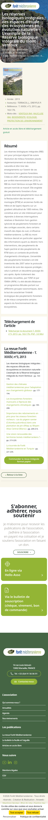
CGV (4, 775)
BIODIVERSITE (19, 117)
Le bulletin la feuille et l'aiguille (16, 740)
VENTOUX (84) (25, 113)
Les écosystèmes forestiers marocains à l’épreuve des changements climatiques (19, 401)
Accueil (6, 49)
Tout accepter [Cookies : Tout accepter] (16, 812)
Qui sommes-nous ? (11, 702)
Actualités (6, 707)
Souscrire (24, 552)
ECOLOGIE (32, 117)
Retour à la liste (14, 474)
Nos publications (21, 49)
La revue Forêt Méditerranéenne (16, 735)
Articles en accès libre (15, 52)
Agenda (5, 713)
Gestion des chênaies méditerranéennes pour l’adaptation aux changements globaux (23, 387)
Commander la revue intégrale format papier (24, 460)
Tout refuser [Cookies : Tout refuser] (33, 812)
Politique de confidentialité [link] (33, 816)
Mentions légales (10, 770)
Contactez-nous (24, 681)
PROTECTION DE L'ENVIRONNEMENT (25, 120)
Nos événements (10, 718)
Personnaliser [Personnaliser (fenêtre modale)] (9, 816)
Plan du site (26, 803)
